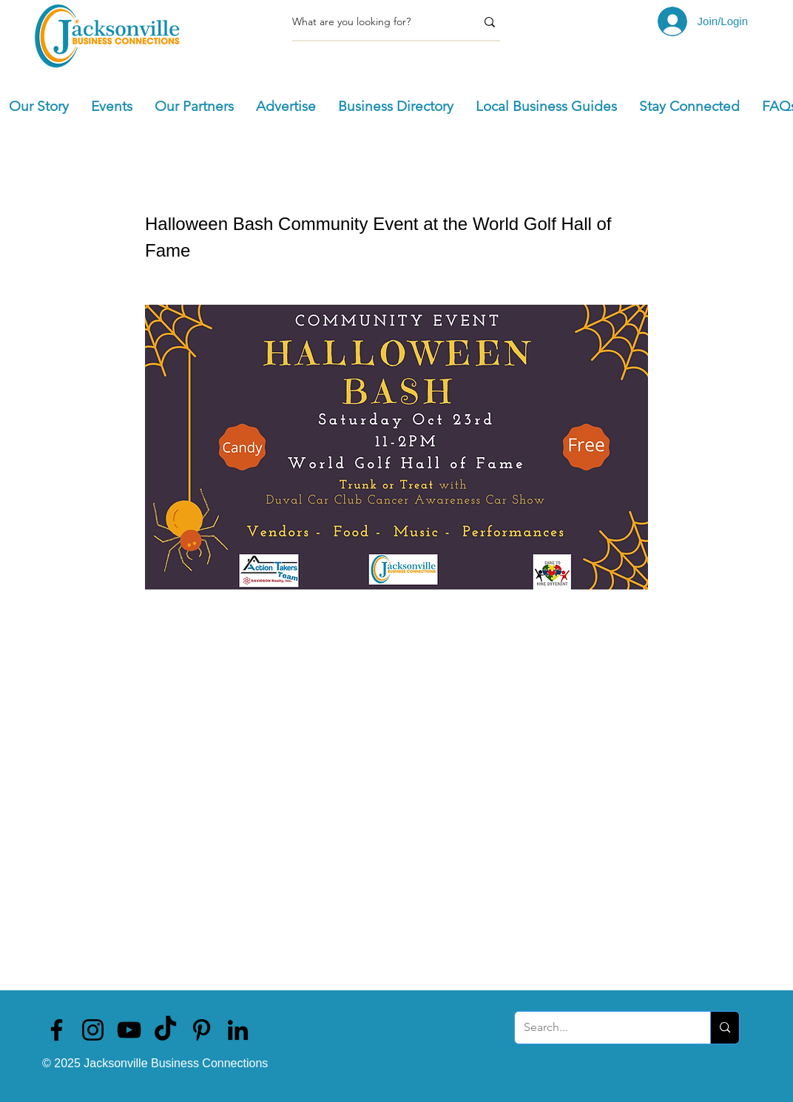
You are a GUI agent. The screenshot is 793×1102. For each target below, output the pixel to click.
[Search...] (601, 1028)
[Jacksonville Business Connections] (56, 1029)
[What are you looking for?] (372, 22)
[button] (112, 106)
